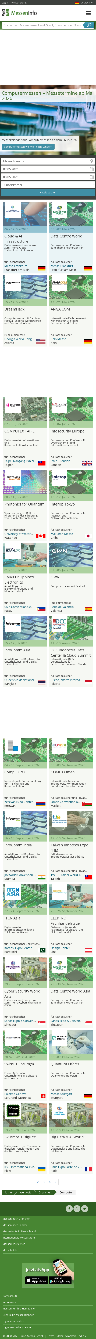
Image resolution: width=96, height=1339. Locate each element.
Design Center (60, 948)
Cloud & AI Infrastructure (16, 238)
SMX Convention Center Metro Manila (29, 607)
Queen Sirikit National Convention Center (32, 680)
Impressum (9, 1302)
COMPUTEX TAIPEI (20, 431)
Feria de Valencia (62, 607)
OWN (55, 577)
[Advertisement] (48, 58)
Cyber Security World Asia (22, 993)
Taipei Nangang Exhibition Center (26, 461)
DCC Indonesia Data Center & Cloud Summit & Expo (71, 652)
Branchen (45, 1192)
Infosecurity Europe (67, 431)
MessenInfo (19, 13)
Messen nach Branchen (16, 1218)
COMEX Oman (63, 772)
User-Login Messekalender (18, 1314)
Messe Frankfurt (15, 266)
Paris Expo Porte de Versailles (71, 1167)
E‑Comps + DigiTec (20, 1137)
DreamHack (14, 309)
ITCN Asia (12, 918)
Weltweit (25, 1192)
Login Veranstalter (13, 1321)
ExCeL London (60, 461)
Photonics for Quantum (24, 504)
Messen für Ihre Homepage (19, 1308)
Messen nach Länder (15, 1225)
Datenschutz (10, 1296)
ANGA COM (60, 309)
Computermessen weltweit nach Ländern (28, 146)
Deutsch (86, 2)
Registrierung (19, 2)
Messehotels (10, 1250)
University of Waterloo (19, 534)
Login (5, 2)
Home (8, 1192)
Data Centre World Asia (70, 991)
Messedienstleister (14, 1244)
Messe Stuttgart (61, 1094)
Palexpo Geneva (15, 1094)
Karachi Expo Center (18, 948)
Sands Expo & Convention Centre (26, 1021)
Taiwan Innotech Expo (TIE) (69, 847)
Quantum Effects (65, 1064)
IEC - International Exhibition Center (28, 1167)
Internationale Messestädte (19, 1237)
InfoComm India (18, 845)
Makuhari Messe (62, 534)
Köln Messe (58, 339)
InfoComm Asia (17, 650)
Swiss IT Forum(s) (19, 1064)
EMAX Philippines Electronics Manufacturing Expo (21, 579)
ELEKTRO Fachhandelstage (65, 920)
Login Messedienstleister (17, 1327)
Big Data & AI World (67, 1137)
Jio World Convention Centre (23, 875)
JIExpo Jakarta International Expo (73, 680)
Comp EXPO (14, 772)
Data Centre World (66, 236)
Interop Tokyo (63, 504)
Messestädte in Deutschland (19, 1231)
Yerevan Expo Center (18, 802)
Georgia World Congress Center (26, 339)
